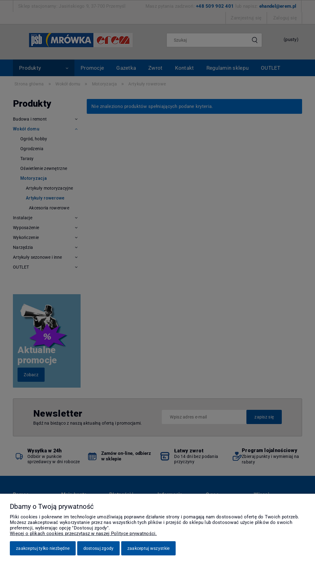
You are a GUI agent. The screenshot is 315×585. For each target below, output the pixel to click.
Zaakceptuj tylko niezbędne (43, 548)
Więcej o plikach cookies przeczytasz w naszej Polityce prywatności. (83, 533)
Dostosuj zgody (98, 548)
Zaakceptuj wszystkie (148, 548)
